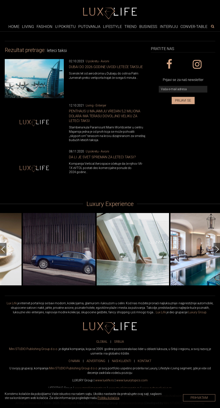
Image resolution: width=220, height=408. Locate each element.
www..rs (104, 380)
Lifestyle (112, 26)
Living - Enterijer (96, 105)
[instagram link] (197, 64)
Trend (130, 26)
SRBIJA (119, 341)
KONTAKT (144, 361)
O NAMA (74, 361)
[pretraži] (212, 26)
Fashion (44, 26)
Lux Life (12, 303)
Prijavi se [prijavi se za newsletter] (183, 100)
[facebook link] (169, 64)
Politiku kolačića (108, 398)
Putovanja (89, 26)
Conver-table (193, 26)
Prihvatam (199, 397)
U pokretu (65, 26)
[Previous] (3, 249)
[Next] (217, 249)
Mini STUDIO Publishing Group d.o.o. (33, 349)
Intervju (169, 26)
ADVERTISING (96, 361)
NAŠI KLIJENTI (121, 361)
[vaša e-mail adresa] (183, 89)
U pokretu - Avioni (97, 61)
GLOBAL (101, 341)
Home (13, 26)
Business (148, 26)
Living (28, 26)
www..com (132, 380)
